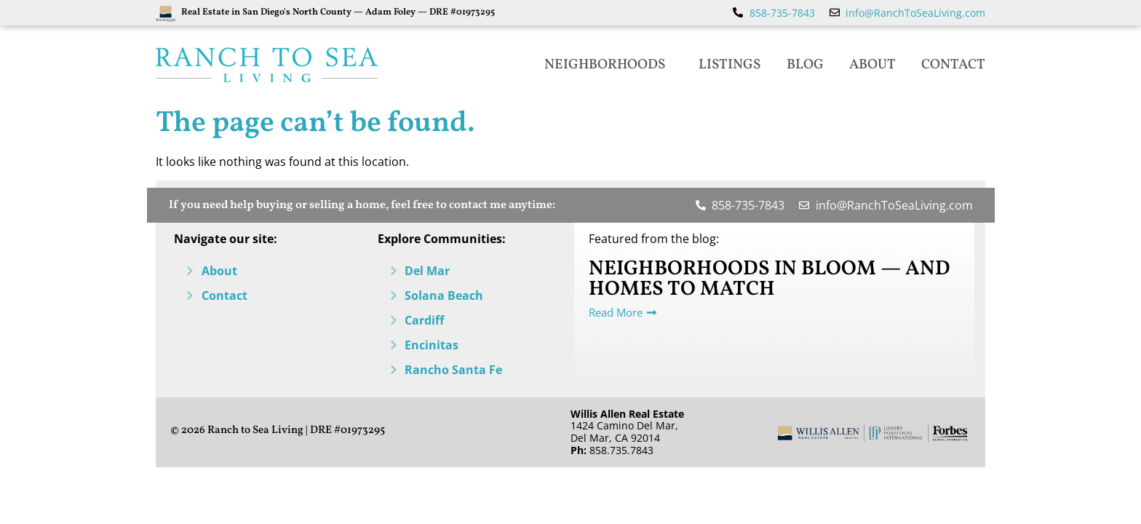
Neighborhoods (608, 64)
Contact (953, 64)
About (872, 64)
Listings (730, 64)
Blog (805, 64)
